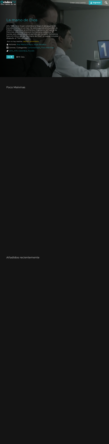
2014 (11, 51)
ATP (16, 51)
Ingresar (95, 3)
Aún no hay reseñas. (23, 41)
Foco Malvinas (47, 48)
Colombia (22, 51)
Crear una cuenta (78, 3)
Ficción (31, 51)
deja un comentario (31, 41)
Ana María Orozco (25, 44)
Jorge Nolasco (40, 44)
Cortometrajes (34, 48)
